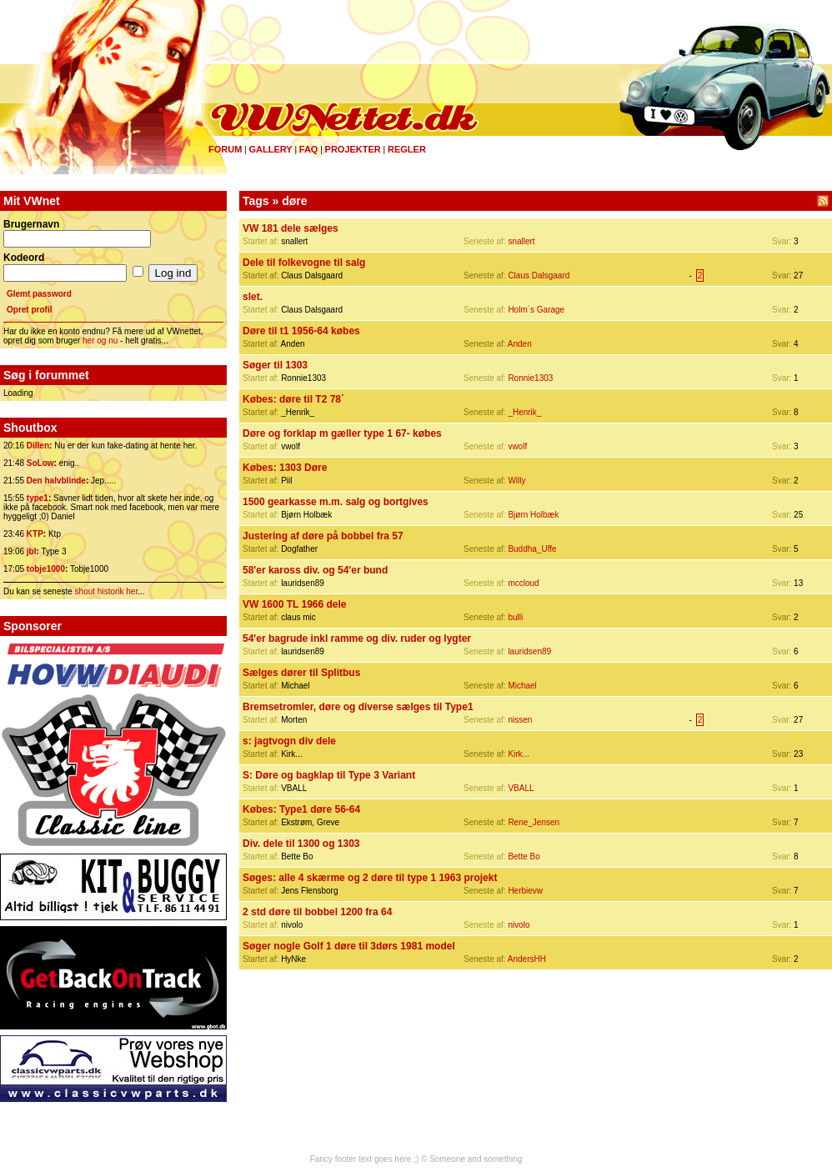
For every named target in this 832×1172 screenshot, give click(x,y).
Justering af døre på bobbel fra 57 (323, 536)
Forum (225, 149)
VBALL (521, 788)
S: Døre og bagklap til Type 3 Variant (329, 775)
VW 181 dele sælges (290, 228)
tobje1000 (46, 568)
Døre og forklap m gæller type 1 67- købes (342, 433)
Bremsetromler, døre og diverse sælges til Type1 (358, 707)
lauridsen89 (529, 651)
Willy (516, 480)
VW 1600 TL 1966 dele (295, 604)
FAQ (308, 149)
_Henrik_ (524, 412)
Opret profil (29, 309)
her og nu (100, 340)
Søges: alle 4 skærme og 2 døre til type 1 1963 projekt (370, 878)
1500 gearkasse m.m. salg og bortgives (336, 502)
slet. (253, 297)
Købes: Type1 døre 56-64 (301, 809)
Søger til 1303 (275, 365)
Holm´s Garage (536, 309)
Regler (407, 149)
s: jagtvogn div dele (289, 741)
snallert (521, 241)
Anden (520, 343)
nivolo (518, 924)
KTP (35, 533)
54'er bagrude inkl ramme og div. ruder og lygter (357, 638)
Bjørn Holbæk (533, 514)
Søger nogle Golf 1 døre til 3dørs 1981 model (349, 946)
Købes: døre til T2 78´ (293, 399)
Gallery (270, 149)
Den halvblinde (56, 480)
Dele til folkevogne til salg (304, 262)
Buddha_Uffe (532, 548)
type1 (37, 498)
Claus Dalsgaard (538, 275)
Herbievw (525, 890)
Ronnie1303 (530, 378)
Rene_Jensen (533, 822)
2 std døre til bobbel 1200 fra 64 (317, 912)
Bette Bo (523, 856)
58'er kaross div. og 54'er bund (315, 570)
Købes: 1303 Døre (285, 467)
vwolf (517, 446)
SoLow (40, 463)
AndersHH (527, 959)
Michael (522, 685)
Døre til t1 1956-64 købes (301, 331)
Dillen (38, 445)
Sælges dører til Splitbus (301, 673)
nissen (520, 719)
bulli (515, 617)
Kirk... (518, 754)
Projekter (353, 149)
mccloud (523, 583)
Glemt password (39, 293)
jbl (32, 551)
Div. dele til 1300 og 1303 (301, 843)
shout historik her (106, 591)
